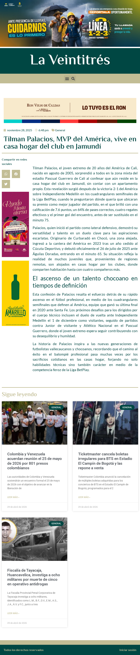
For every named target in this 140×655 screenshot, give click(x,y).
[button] (67, 78)
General (60, 130)
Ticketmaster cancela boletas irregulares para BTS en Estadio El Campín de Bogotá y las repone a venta (105, 461)
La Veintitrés (70, 60)
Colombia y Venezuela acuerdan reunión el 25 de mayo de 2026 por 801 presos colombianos (34, 461)
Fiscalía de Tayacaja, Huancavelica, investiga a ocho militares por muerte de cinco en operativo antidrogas (33, 577)
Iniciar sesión (127, 650)
